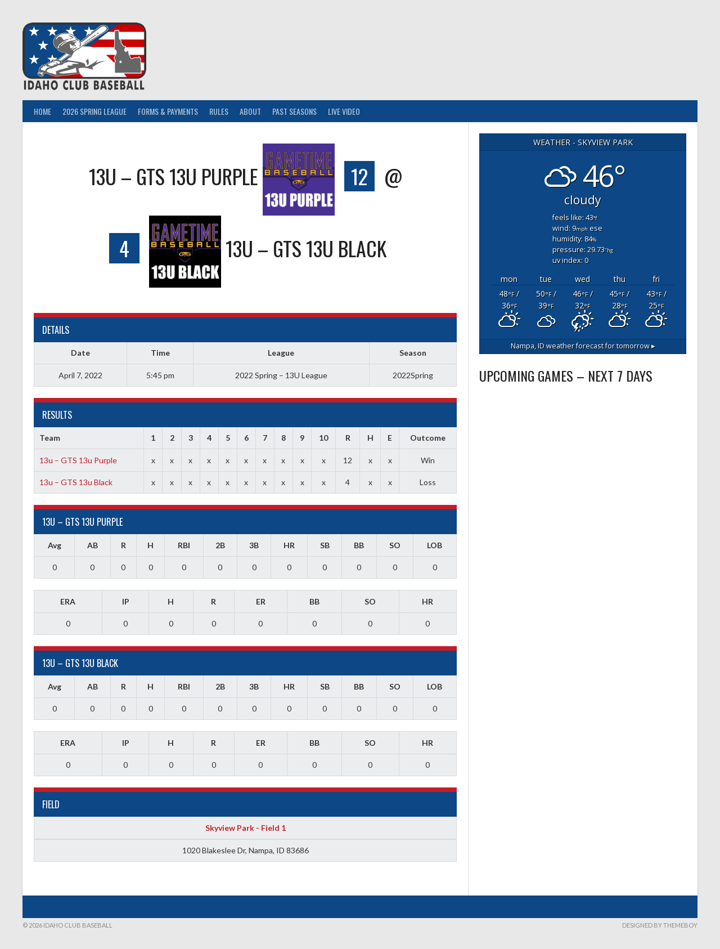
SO (394, 545)
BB (359, 545)
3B (254, 545)
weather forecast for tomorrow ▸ (583, 346)
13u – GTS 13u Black (75, 482)
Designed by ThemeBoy (660, 925)
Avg (54, 545)
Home (42, 111)
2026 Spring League (94, 111)
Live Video (344, 111)
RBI (184, 545)
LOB (434, 545)
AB (92, 545)
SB (325, 545)
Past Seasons (294, 111)
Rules (218, 111)
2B (220, 545)
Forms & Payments (168, 111)
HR (289, 545)
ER (261, 601)
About (250, 111)
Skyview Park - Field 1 (245, 827)
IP (125, 601)
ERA (67, 601)
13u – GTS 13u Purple (78, 460)
